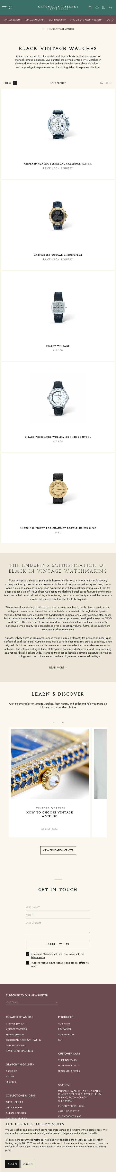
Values (10, 1076)
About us (11, 1071)
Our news (64, 1023)
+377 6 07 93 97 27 (68, 1111)
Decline (28, 1164)
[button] (113, 19)
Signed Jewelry (57, 19)
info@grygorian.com (71, 1106)
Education (64, 1029)
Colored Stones (16, 1045)
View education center (58, 850)
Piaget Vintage (58, 346)
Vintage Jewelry (13, 19)
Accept (12, 1164)
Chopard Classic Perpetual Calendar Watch (58, 164)
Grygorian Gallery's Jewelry (23, 1040)
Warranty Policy (68, 1065)
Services (11, 1082)
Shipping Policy (67, 1060)
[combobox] (61, 83)
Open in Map (65, 1101)
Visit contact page (69, 1116)
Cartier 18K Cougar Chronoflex (58, 255)
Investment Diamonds (19, 1051)
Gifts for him (14, 1107)
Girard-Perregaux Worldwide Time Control (58, 437)
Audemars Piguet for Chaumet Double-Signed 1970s (58, 528)
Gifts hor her (14, 1102)
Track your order (69, 1071)
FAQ (60, 1040)
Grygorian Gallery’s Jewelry (86, 19)
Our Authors (66, 1034)
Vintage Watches (35, 19)
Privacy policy (38, 957)
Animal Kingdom (16, 1113)
